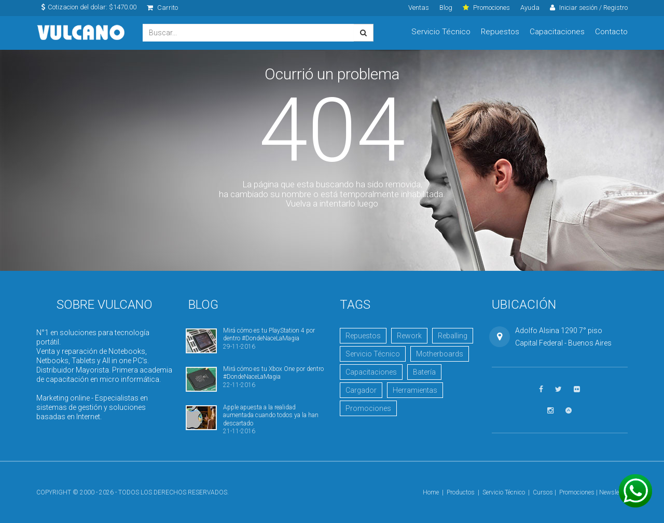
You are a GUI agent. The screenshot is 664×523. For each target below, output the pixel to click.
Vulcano (81, 33)
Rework (409, 336)
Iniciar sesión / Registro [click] (589, 7)
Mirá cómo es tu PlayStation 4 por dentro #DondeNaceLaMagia (269, 334)
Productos (461, 492)
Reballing (452, 336)
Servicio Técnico (441, 31)
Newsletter (613, 492)
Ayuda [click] (530, 7)
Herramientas (415, 390)
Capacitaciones (557, 31)
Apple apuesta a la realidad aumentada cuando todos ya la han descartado (271, 415)
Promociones (368, 408)
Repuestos (500, 31)
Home (431, 492)
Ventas (418, 7)
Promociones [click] (486, 7)
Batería (424, 372)
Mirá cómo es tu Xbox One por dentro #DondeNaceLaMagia (273, 372)
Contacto (611, 31)
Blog (445, 7)
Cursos (543, 492)
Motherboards (439, 354)
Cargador (361, 390)
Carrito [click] (162, 7)
